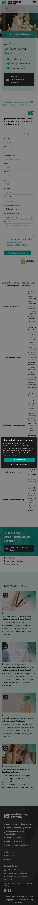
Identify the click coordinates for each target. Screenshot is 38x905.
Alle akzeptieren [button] (19, 460)
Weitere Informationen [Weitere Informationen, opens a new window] (10, 455)
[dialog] (19, 452)
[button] (19, 464)
